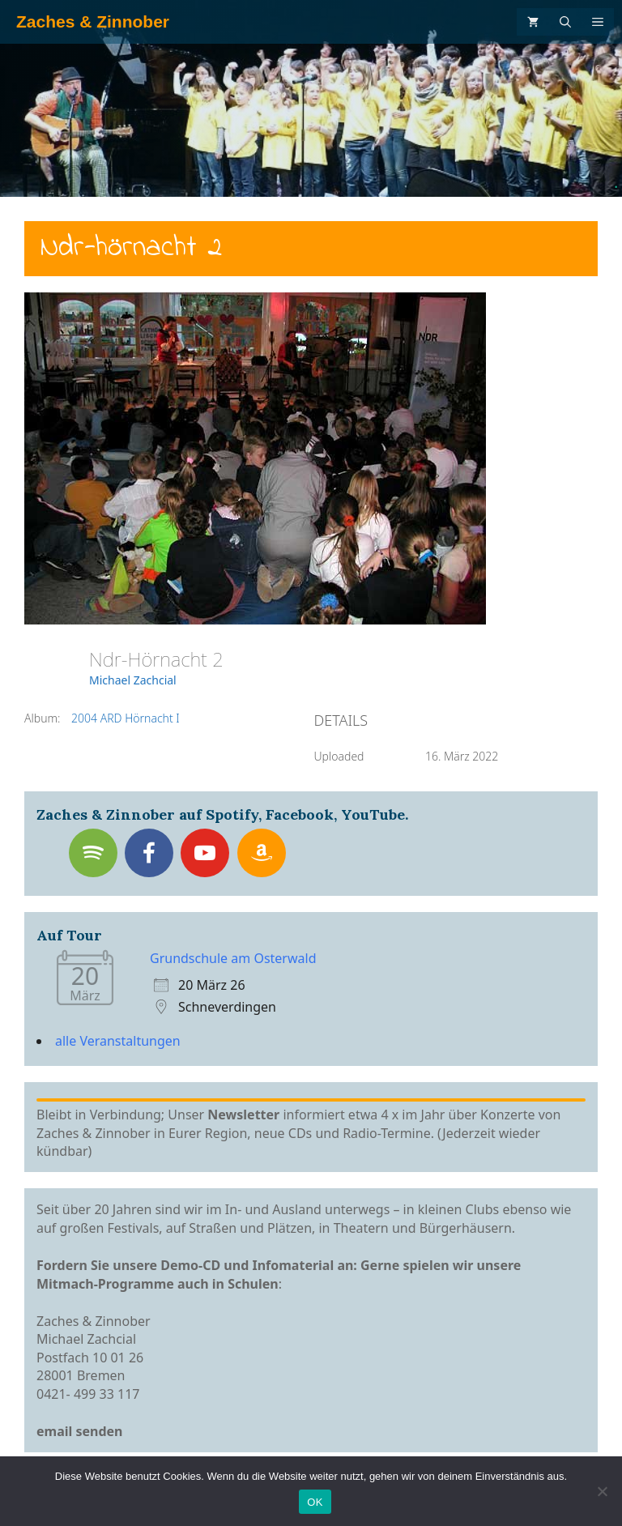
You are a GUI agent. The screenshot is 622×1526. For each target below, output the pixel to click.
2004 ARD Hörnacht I (125, 718)
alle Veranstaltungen (118, 1041)
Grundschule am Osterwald (233, 958)
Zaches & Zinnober (92, 21)
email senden (79, 1431)
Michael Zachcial (133, 680)
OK (314, 1502)
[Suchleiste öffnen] (565, 22)
